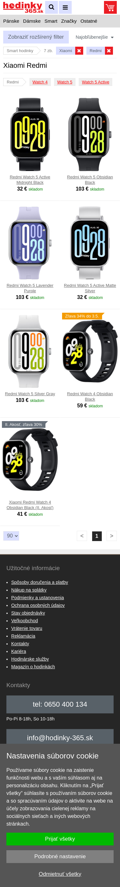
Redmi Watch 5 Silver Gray (30, 393)
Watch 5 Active (95, 82)
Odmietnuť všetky (60, 874)
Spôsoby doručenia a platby (39, 582)
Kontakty (20, 643)
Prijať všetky (60, 839)
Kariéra (18, 651)
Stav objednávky (28, 613)
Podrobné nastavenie (60, 856)
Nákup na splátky (28, 590)
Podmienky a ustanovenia (37, 597)
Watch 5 (64, 82)
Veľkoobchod (24, 620)
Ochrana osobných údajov (38, 605)
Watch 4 (40, 82)
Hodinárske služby (30, 659)
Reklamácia (23, 636)
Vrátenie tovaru (26, 628)
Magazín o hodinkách (33, 666)
